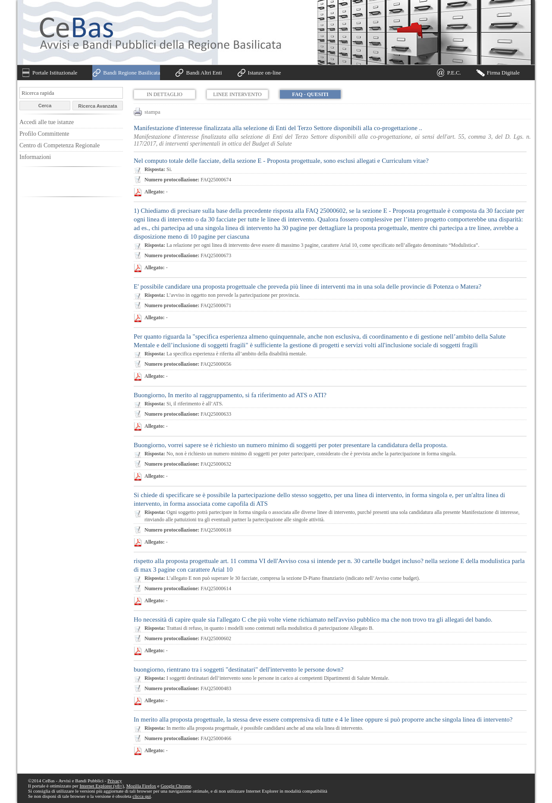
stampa (152, 112)
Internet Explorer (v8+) (101, 785)
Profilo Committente (44, 134)
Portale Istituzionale (54, 72)
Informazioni (35, 157)
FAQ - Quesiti (310, 94)
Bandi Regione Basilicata (131, 72)
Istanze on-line (264, 72)
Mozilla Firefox (141, 785)
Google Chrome (175, 785)
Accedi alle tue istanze (46, 122)
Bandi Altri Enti (204, 72)
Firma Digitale (503, 72)
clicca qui (141, 796)
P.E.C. (454, 72)
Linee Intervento (237, 94)
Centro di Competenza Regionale (59, 145)
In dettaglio (164, 94)
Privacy (114, 780)
